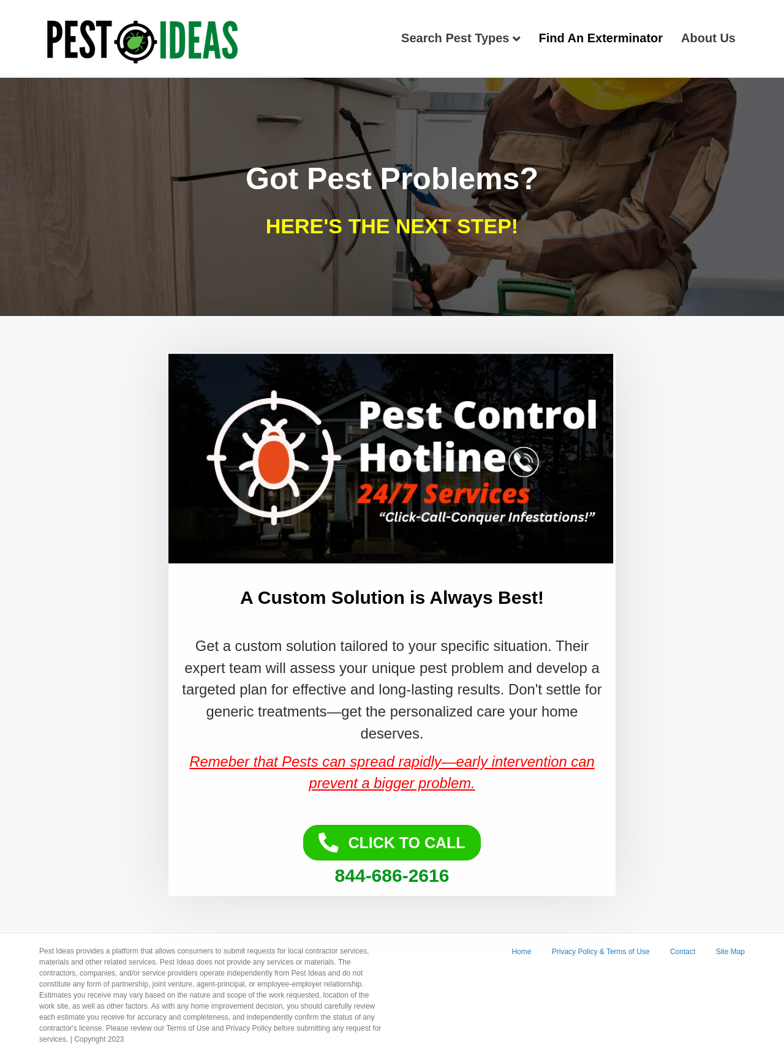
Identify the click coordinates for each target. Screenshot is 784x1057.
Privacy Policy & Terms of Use (601, 951)
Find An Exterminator (601, 38)
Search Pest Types (455, 38)
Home (521, 951)
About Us (708, 38)
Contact (682, 951)
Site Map (730, 951)
